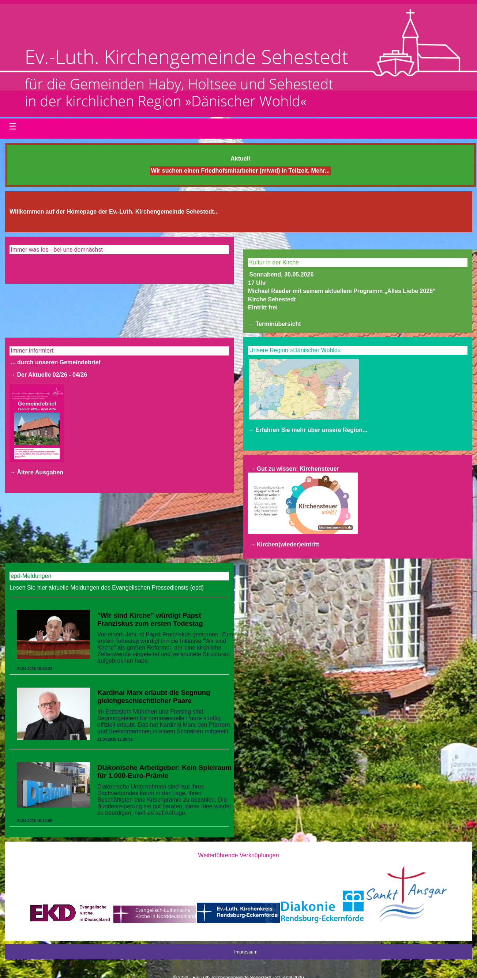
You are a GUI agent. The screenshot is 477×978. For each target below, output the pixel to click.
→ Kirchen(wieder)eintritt (284, 544)
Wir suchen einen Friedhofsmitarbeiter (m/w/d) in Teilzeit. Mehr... (240, 171)
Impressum (245, 952)
